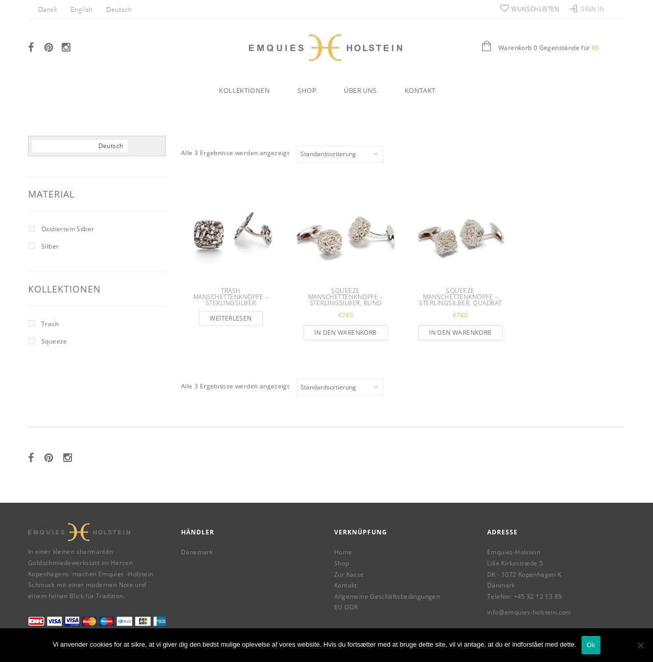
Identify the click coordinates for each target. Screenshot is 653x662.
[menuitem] (47, 9)
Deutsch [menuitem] (119, 9)
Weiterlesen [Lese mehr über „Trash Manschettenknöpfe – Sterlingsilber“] (231, 318)
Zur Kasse (349, 574)
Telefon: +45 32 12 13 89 (524, 596)
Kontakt (420, 90)
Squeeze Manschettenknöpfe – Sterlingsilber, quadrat (460, 296)
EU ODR (346, 607)
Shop (306, 90)
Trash (50, 324)
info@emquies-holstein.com (529, 612)
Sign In (593, 9)
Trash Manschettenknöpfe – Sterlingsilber (231, 296)
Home (343, 552)
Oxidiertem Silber (67, 229)
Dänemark (197, 552)
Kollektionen (244, 90)
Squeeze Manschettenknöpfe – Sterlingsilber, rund (346, 296)
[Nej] (640, 645)
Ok (591, 645)
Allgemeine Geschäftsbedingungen (387, 596)
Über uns (360, 90)
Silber (50, 246)
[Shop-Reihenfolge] (340, 154)
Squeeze (54, 341)
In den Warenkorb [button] (345, 332)
